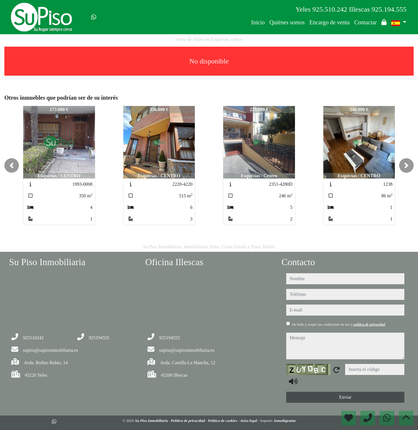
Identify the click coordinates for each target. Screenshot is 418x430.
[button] (11, 165)
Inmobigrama (285, 420)
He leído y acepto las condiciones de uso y (338, 324)
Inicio (258, 22)
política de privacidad (369, 324)
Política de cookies (223, 420)
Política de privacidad (188, 420)
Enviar (345, 397)
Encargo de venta (329, 22)
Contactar (365, 22)
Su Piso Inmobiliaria (152, 420)
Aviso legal (249, 420)
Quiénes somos (287, 22)
